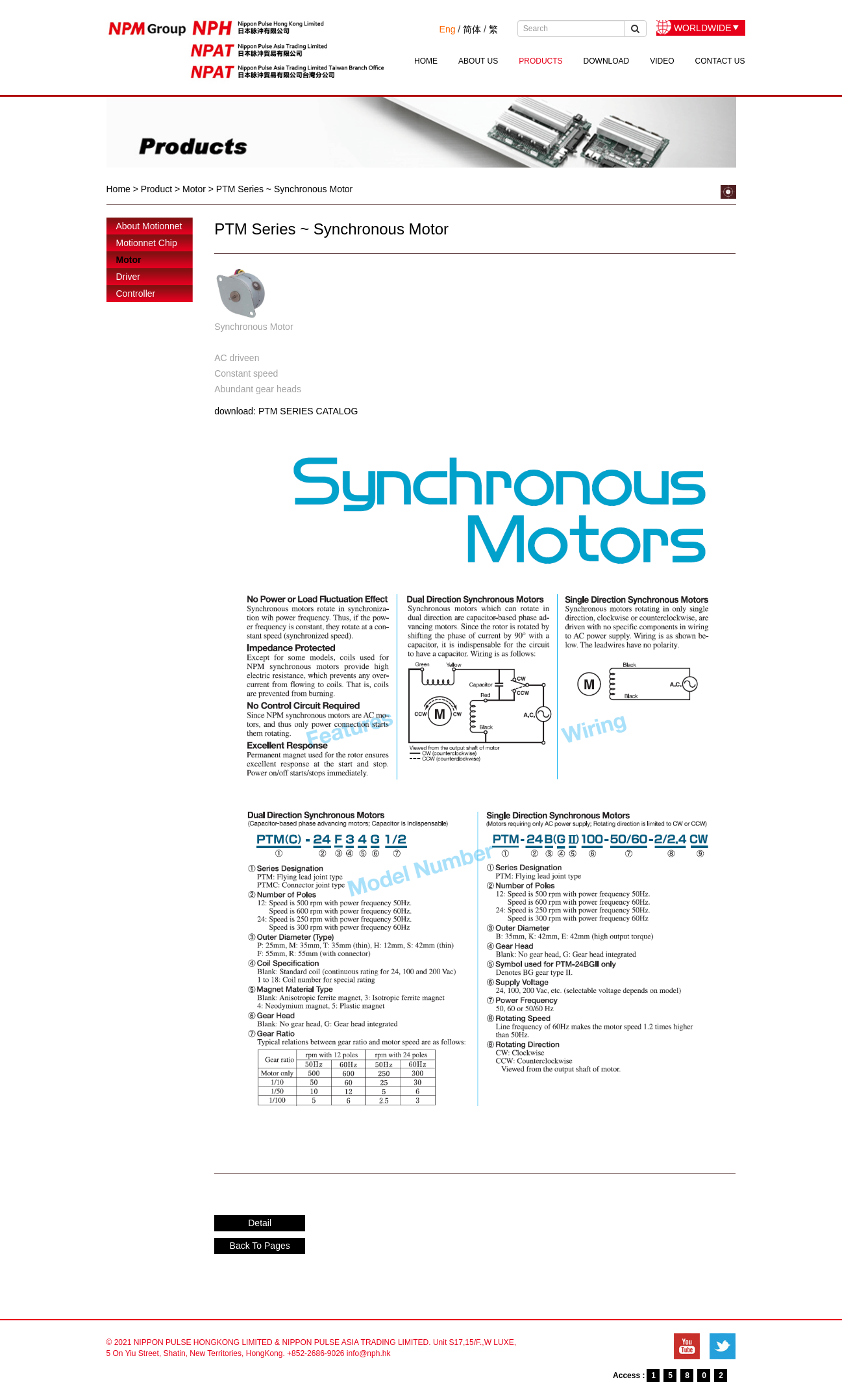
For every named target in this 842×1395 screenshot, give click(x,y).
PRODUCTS (540, 61)
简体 (472, 29)
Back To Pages (260, 1245)
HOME (426, 61)
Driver (128, 276)
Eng (448, 29)
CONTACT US (720, 61)
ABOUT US (478, 61)
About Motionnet (149, 226)
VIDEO (662, 61)
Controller (136, 293)
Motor (129, 260)
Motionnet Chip (146, 243)
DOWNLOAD (607, 61)
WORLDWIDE (703, 28)
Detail (259, 1223)
